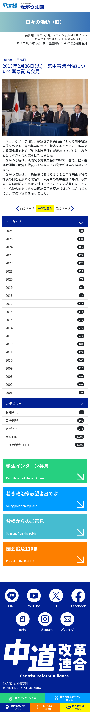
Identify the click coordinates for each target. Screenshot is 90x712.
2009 (45, 368)
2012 (45, 344)
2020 (45, 279)
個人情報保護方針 (15, 683)
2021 (45, 271)
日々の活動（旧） (45, 444)
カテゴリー (14, 403)
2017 (45, 303)
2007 (45, 384)
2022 (45, 263)
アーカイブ (13, 221)
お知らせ (45, 412)
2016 (45, 311)
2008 (45, 376)
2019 (45, 287)
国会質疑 (45, 420)
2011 (45, 352)
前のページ (27, 208)
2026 (45, 230)
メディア (45, 428)
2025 (45, 238)
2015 (45, 319)
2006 (45, 392)
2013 (45, 336)
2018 (45, 295)
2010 (45, 360)
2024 (45, 247)
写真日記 (45, 436)
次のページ (63, 208)
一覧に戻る (45, 208)
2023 (45, 255)
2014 (45, 327)
